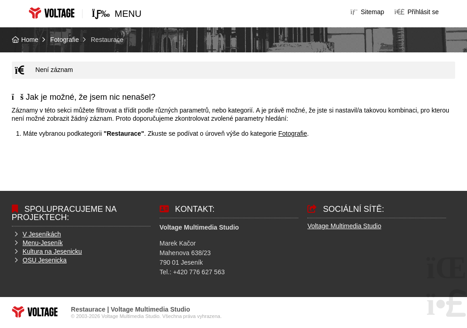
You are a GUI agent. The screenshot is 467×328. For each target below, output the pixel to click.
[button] (416, 12)
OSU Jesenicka (45, 260)
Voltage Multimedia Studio (344, 226)
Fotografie (64, 39)
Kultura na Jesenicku (52, 251)
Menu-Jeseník (43, 242)
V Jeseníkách (42, 234)
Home (51, 13)
